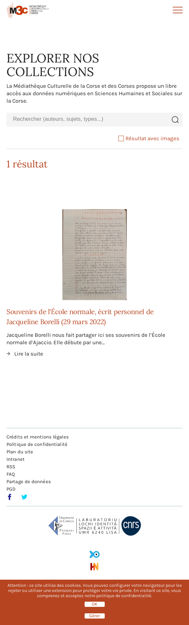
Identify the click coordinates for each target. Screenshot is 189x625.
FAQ (10, 474)
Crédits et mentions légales (37, 437)
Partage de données (28, 481)
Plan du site (19, 452)
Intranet (15, 459)
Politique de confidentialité (36, 444)
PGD (11, 489)
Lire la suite (28, 353)
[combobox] (87, 119)
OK (95, 604)
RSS (10, 467)
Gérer (94, 616)
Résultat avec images (148, 138)
